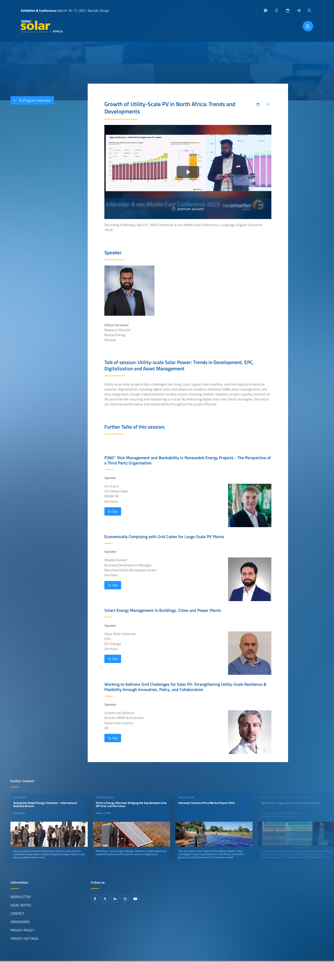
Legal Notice (20, 905)
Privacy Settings (24, 938)
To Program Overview (30, 100)
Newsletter (20, 896)
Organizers (20, 921)
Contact (17, 913)
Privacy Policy (22, 930)
